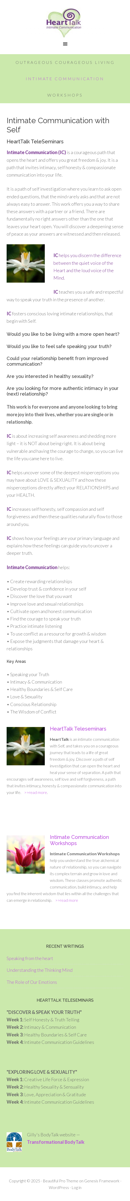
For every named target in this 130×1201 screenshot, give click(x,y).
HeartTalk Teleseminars (78, 729)
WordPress (59, 1187)
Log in (76, 1187)
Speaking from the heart (30, 958)
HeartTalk (65, 23)
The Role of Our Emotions (32, 982)
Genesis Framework (102, 1180)
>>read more (34, 792)
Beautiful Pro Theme (60, 1180)
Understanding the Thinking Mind (40, 970)
